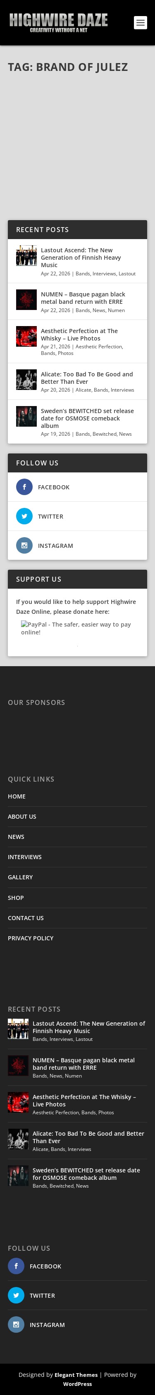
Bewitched (105, 433)
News (99, 310)
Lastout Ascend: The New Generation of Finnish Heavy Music (81, 257)
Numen (116, 310)
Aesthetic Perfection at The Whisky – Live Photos (79, 334)
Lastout (127, 273)
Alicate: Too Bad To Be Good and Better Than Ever (87, 377)
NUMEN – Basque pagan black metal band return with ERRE (83, 297)
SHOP (16, 898)
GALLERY (20, 877)
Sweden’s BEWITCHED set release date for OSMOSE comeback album (87, 418)
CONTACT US (26, 918)
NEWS (16, 837)
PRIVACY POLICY (30, 938)
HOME (17, 796)
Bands (83, 273)
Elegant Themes (76, 1375)
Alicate (83, 389)
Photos (66, 353)
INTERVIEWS (25, 857)
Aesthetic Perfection (99, 346)
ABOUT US (22, 816)
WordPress (77, 1384)
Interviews (104, 273)
